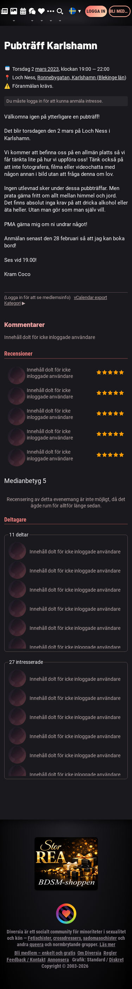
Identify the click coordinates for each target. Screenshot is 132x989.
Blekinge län (112, 77)
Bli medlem (120, 11)
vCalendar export (90, 297)
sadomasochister (100, 938)
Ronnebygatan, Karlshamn (67, 77)
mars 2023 (47, 69)
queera (37, 944)
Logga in (96, 11)
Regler (110, 953)
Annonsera (58, 959)
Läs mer (107, 944)
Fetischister (39, 938)
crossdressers (67, 938)
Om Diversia (89, 953)
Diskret (116, 959)
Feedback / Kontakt (26, 959)
